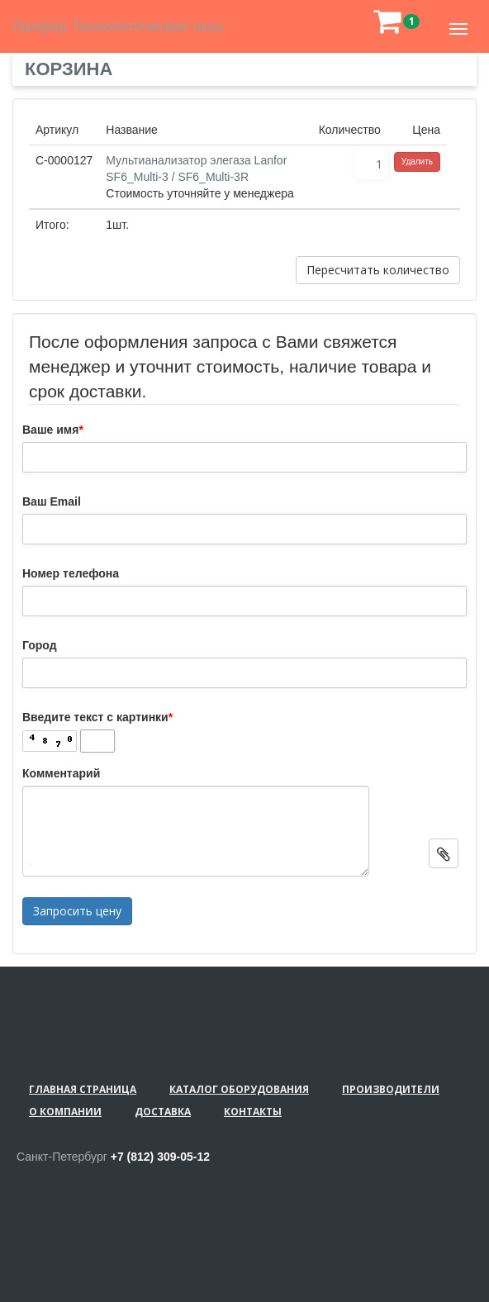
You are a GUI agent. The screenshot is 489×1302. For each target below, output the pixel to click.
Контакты (253, 1112)
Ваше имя (52, 429)
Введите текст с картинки (97, 717)
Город (39, 645)
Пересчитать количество (377, 270)
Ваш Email (51, 501)
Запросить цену (77, 911)
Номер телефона (70, 573)
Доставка (163, 1112)
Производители (390, 1089)
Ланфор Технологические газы (118, 26)
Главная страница (82, 1089)
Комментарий (61, 773)
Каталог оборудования (239, 1089)
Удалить (417, 161)
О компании (65, 1112)
